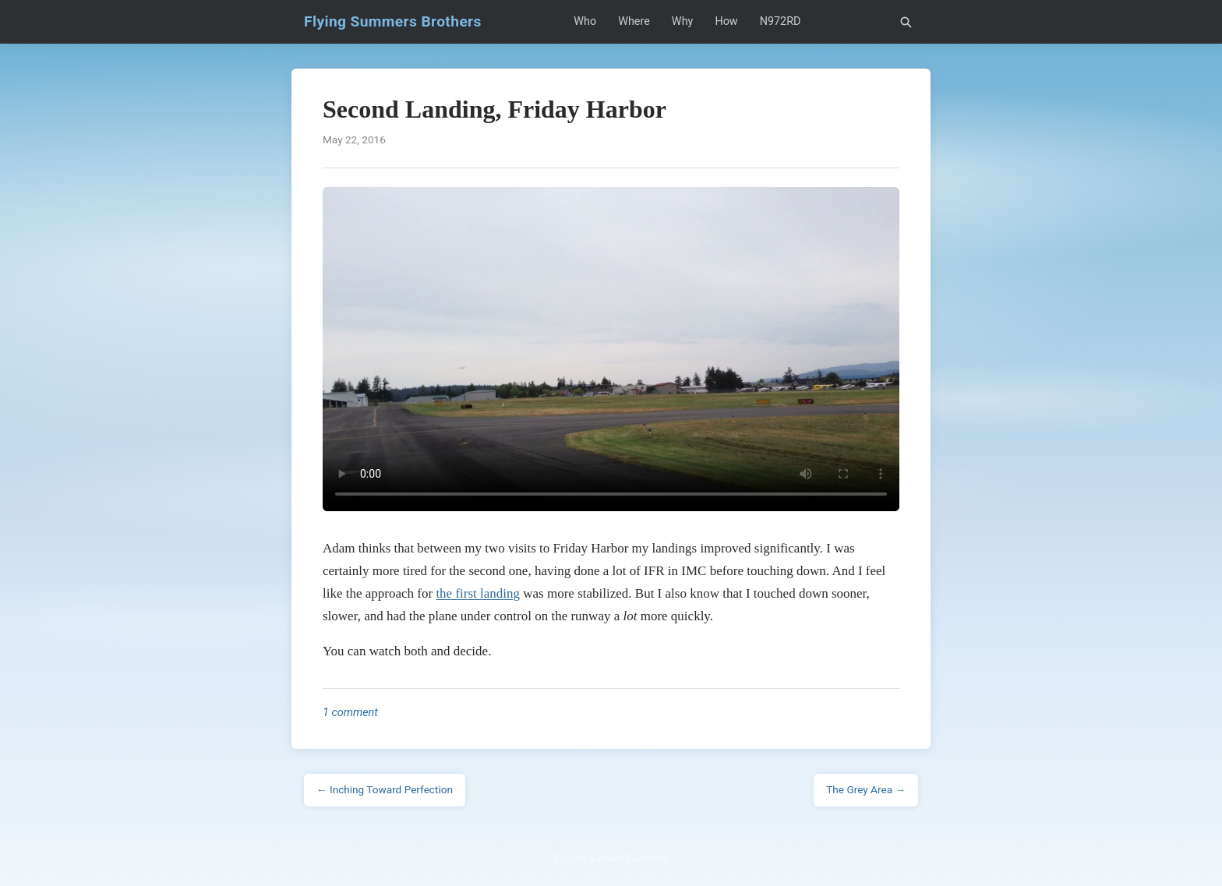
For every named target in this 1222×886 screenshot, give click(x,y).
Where (634, 21)
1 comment (350, 712)
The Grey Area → (866, 789)
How (726, 21)
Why (683, 21)
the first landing (478, 593)
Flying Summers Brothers (393, 21)
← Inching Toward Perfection (384, 789)
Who (585, 21)
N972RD (780, 21)
